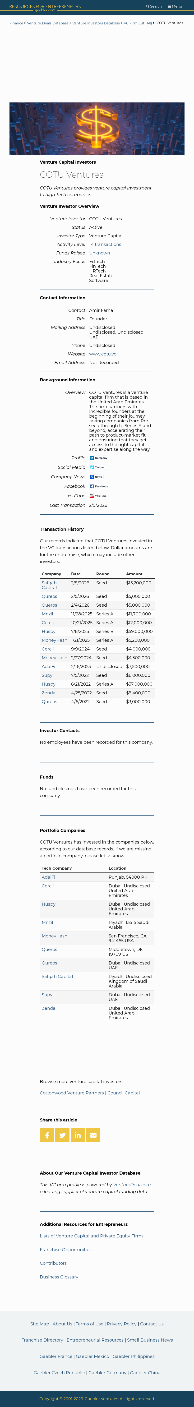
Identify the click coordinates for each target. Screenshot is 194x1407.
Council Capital (123, 1093)
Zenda (48, 693)
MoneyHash (54, 640)
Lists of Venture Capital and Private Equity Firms (91, 1236)
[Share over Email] (93, 1135)
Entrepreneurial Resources (95, 1340)
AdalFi (48, 666)
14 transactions (105, 244)
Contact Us (152, 1324)
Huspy (48, 631)
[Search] (153, 6)
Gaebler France (56, 1356)
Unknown (99, 253)
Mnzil (47, 614)
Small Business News (150, 1340)
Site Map (39, 1324)
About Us (62, 1324)
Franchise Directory (42, 1340)
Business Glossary (59, 1277)
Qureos (49, 596)
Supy (47, 675)
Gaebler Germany (107, 1372)
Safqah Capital (49, 585)
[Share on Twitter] (62, 1135)
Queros (49, 605)
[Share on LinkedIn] (78, 1135)
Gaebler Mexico (92, 1356)
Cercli (48, 622)
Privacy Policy (122, 1324)
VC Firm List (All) (138, 23)
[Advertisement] (97, 64)
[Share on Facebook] (47, 1135)
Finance (16, 23)
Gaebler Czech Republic (59, 1372)
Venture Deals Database (48, 23)
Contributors (53, 1263)
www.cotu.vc (102, 354)
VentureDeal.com (132, 1184)
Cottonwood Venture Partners (72, 1093)
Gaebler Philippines (134, 1356)
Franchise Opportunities (66, 1249)
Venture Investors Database (96, 23)
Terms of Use (89, 1324)
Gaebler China (145, 1372)
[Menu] (175, 6)
